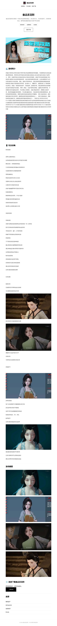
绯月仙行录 (9, 605)
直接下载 (34, 6)
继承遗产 (8, 602)
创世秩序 (8, 609)
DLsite (7, 612)
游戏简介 (23, 6)
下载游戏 (11, 589)
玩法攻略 (28, 6)
